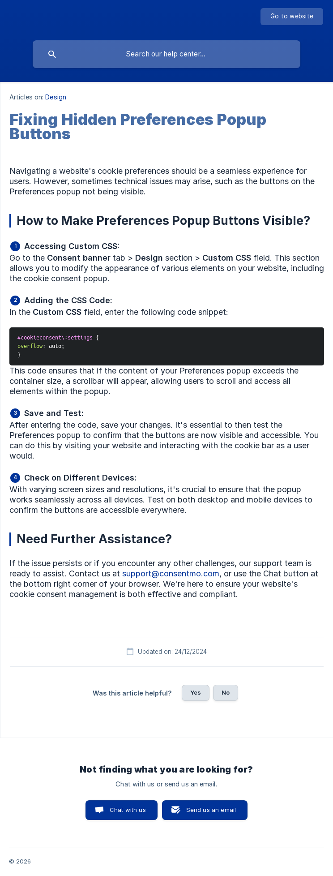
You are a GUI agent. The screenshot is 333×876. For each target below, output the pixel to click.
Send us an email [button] (211, 809)
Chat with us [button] (128, 809)
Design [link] (55, 97)
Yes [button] (195, 692)
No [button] (226, 692)
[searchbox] (166, 54)
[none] (291, 16)
